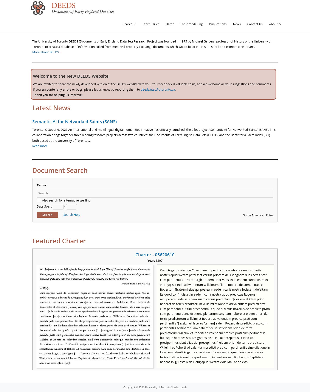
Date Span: (44, 206)
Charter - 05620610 (155, 255)
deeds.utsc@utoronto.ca (158, 89)
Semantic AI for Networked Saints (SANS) (74, 121)
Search (47, 215)
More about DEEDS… (46, 52)
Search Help (72, 215)
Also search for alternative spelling (66, 200)
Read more (40, 146)
